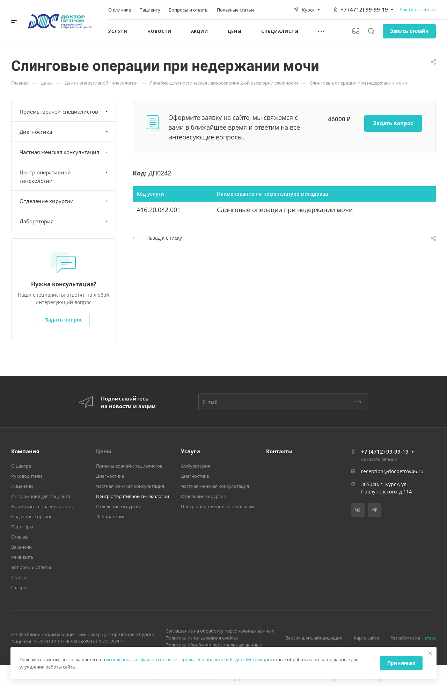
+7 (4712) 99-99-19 (364, 9)
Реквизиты (23, 557)
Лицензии (22, 486)
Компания (25, 451)
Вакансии (21, 547)
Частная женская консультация (64, 152)
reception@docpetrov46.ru (392, 471)
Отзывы (19, 537)
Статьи (18, 577)
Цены (103, 451)
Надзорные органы (32, 516)
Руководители (26, 476)
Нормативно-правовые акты (42, 506)
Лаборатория (64, 221)
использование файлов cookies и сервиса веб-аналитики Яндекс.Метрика (185, 659)
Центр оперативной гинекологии (64, 176)
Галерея (20, 587)
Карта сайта (366, 638)
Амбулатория (195, 466)
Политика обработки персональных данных (214, 645)
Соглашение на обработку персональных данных (220, 631)
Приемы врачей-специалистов (64, 111)
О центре (21, 466)
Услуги (190, 451)
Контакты (279, 451)
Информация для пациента (40, 496)
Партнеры (22, 526)
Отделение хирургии (64, 200)
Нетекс (429, 638)
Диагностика (64, 131)
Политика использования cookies (202, 638)
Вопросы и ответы (31, 567)
